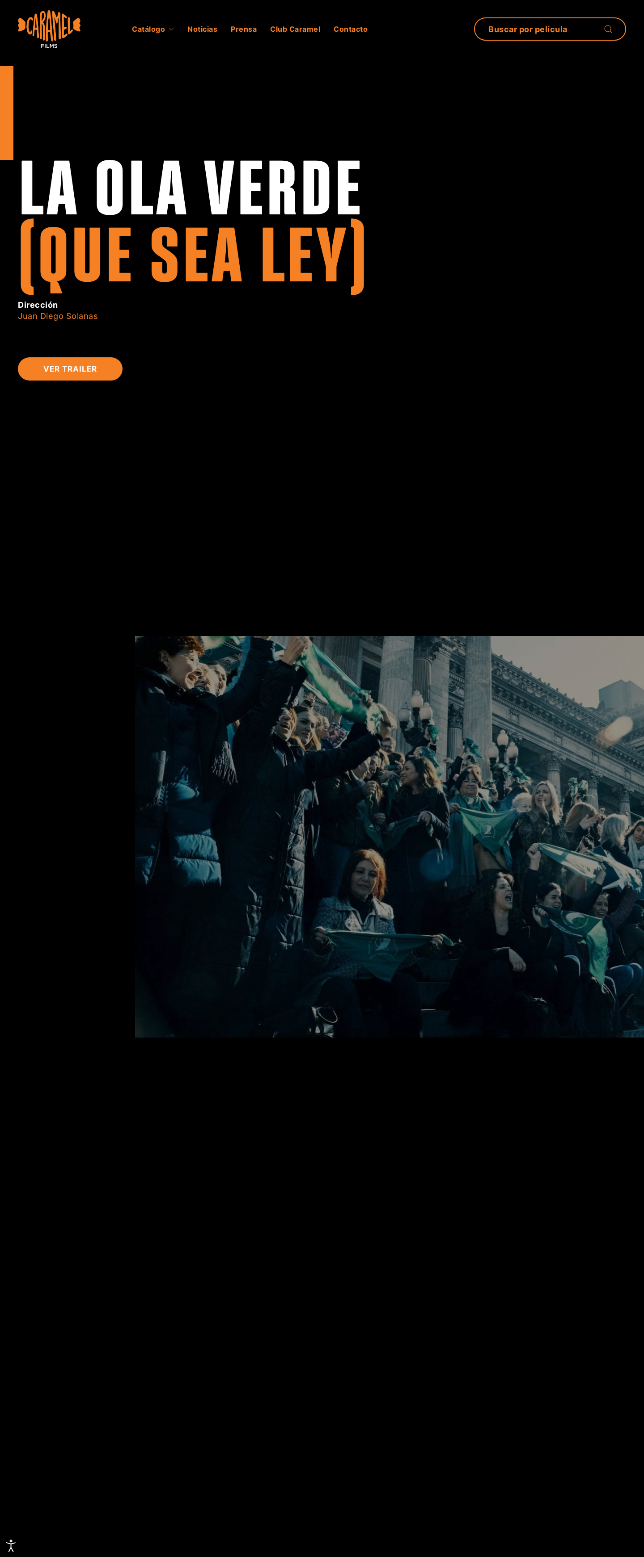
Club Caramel (295, 29)
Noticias (202, 29)
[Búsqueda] (550, 29)
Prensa (244, 29)
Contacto (351, 29)
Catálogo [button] (153, 29)
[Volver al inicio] (49, 29)
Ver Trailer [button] (70, 368)
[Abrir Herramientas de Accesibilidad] (11, 1546)
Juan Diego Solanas (58, 316)
